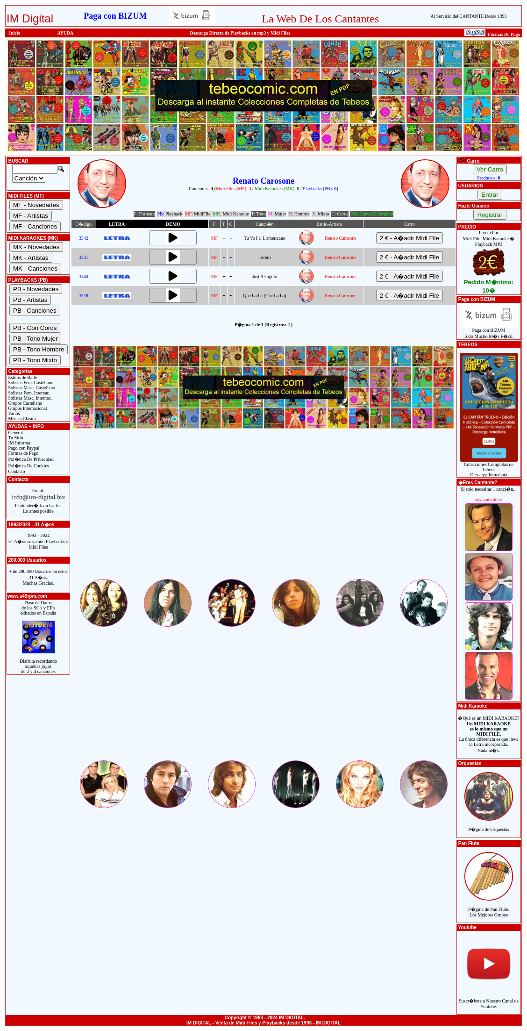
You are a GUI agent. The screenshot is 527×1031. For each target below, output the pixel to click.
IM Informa (18, 442)
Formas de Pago (22, 453)
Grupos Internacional (27, 408)
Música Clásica (21, 418)
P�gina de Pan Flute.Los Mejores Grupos (488, 906)
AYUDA (65, 33)
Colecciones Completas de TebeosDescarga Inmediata (489, 467)
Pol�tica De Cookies (28, 465)
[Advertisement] (263, 512)
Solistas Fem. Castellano (30, 382)
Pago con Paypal (23, 448)
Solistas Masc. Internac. (29, 398)
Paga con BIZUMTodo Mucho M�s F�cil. (489, 331)
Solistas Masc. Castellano (31, 387)
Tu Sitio (15, 437)
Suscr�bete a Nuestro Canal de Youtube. (489, 998)
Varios (13, 413)
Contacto (16, 471)
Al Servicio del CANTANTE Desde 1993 (469, 16)
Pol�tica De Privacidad (30, 459)
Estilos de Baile (22, 377)
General (15, 432)
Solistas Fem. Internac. (28, 392)
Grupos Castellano (24, 403)
